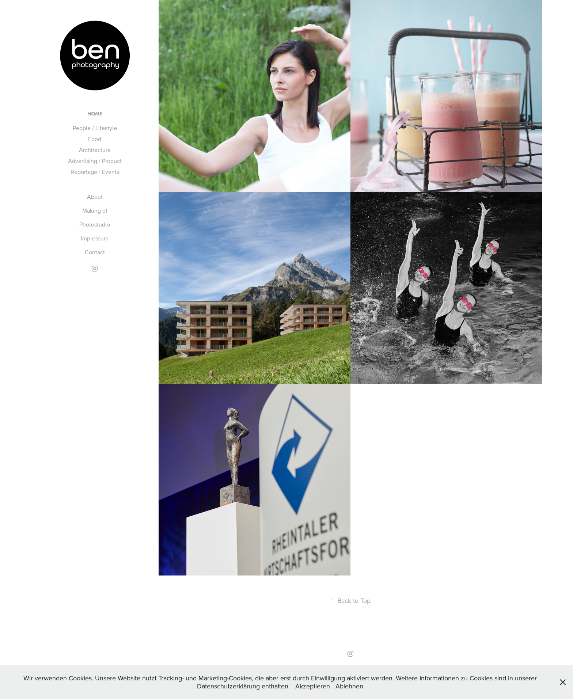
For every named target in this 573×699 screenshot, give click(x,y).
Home (94, 114)
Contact (95, 252)
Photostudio (94, 224)
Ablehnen (349, 686)
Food (94, 139)
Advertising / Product (95, 161)
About (95, 197)
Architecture (95, 150)
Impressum (95, 238)
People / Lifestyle (95, 128)
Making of (94, 210)
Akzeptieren (312, 686)
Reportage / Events (95, 172)
